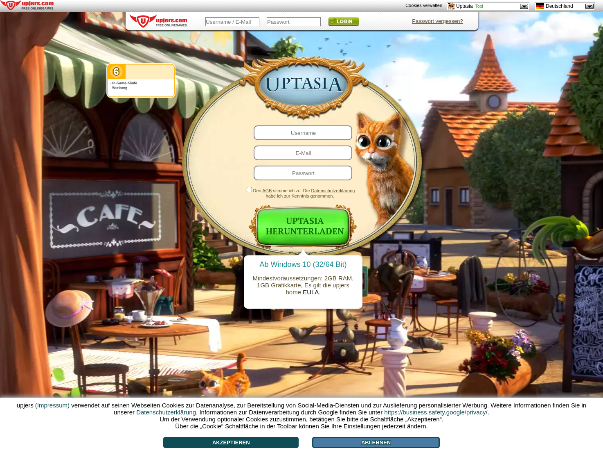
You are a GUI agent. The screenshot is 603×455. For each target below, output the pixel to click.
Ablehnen (376, 442)
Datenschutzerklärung (333, 190)
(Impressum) (52, 405)
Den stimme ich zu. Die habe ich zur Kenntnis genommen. (304, 193)
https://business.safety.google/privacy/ (435, 412)
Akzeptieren (231, 442)
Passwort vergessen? (437, 21)
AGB (267, 190)
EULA (311, 292)
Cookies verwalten (423, 5)
